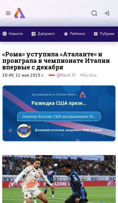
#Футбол (88, 75)
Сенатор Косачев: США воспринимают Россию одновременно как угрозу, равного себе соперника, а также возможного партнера (55, 129)
